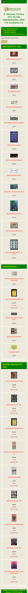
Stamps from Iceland (12, 29)
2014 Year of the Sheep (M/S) (14, 107)
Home (4, 29)
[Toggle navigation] (4, 2)
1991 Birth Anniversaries (13, 477)
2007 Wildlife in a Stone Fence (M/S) (14, 122)
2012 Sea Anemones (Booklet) (14, 160)
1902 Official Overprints (10, 32)
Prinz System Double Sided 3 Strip (14, 428)
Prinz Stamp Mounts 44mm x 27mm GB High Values (14, 572)
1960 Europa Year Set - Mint (14, 548)
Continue (4, 41)
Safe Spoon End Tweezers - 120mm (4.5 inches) (14, 279)
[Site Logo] (14, 9)
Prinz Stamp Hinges (14, 352)
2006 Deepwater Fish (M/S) (14, 213)
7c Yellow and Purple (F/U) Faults (14, 381)
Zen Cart (20, 592)
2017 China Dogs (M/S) (14, 91)
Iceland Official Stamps (10, 30)
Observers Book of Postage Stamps (14, 524)
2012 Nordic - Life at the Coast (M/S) (14, 191)
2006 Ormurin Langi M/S (13, 145)
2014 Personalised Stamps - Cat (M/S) (14, 253)
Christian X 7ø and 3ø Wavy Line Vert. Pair (14, 452)
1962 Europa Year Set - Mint (14, 404)
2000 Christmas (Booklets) (14, 336)
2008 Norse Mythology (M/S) (14, 75)
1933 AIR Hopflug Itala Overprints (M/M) (14, 318)
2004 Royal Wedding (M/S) (14, 175)
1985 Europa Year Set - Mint (14, 500)
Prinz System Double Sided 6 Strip (14, 299)
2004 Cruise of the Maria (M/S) (14, 231)
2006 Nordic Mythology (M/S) (14, 59)
